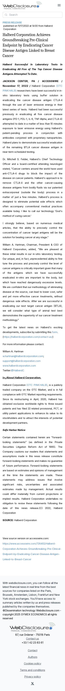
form (54, 332)
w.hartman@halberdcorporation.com (23, 356)
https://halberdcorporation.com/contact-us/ (28, 336)
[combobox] (32, 15)
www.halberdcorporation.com (19, 365)
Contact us (32, 638)
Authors (32, 657)
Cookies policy (32, 663)
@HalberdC (17, 370)
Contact (32, 650)
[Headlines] (22, 5)
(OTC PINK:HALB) (36, 385)
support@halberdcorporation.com (22, 360)
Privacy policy (32, 676)
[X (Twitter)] (32, 683)
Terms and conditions (32, 670)
